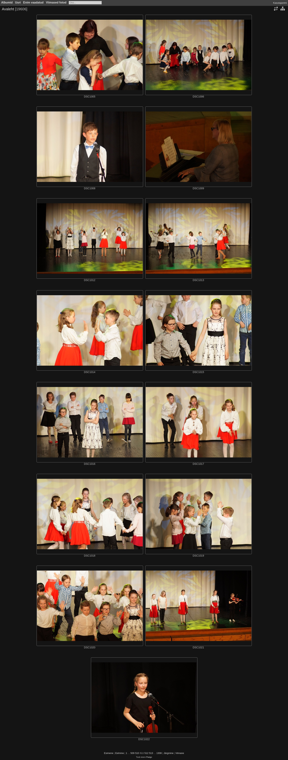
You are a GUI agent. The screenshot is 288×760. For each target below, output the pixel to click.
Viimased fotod (56, 2)
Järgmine (168, 753)
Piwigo (149, 757)
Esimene (108, 753)
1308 (159, 753)
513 (151, 753)
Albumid (7, 2)
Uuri (18, 2)
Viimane (179, 753)
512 (146, 753)
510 (137, 753)
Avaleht (8, 9)
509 (132, 753)
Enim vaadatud (33, 2)
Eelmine (119, 753)
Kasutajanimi (280, 2)
